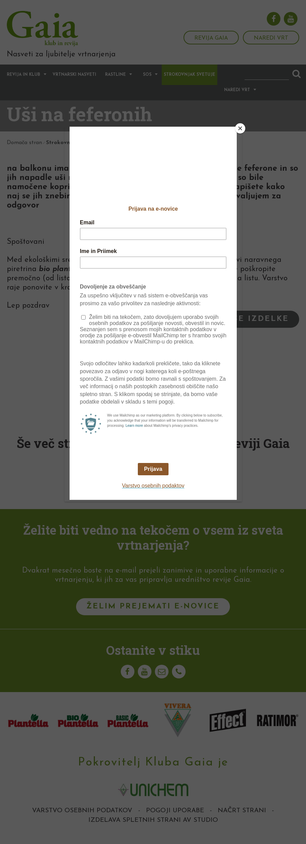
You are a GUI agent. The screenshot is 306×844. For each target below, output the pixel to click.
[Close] (240, 128)
